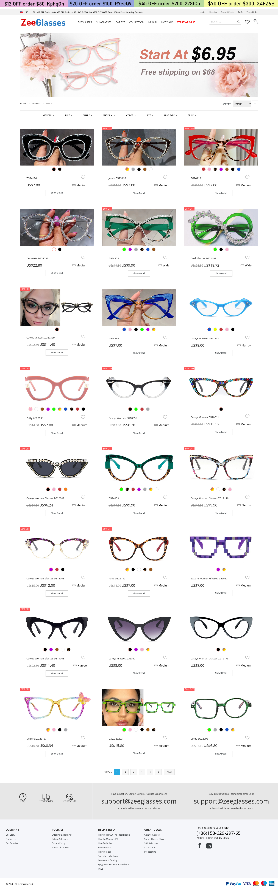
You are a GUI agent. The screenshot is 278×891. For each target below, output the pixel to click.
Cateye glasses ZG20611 (205, 417)
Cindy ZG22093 (199, 738)
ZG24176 (31, 178)
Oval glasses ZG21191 (203, 258)
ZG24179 (114, 498)
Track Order (46, 801)
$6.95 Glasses (151, 843)
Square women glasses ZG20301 (210, 578)
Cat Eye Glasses (152, 834)
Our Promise (11, 843)
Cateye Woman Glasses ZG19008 (45, 658)
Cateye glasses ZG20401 (123, 658)
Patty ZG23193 (34, 418)
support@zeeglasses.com (138, 801)
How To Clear (104, 851)
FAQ (22, 801)
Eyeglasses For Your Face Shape (113, 864)
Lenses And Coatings (108, 860)
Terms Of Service (60, 847)
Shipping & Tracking (61, 834)
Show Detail (57, 192)
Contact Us (69, 801)
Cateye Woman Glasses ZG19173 (210, 658)
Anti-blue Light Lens (108, 856)
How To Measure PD (108, 839)
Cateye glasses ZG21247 (205, 338)
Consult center (228, 12)
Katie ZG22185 (117, 578)
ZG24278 (114, 258)
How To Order (105, 843)
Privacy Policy (58, 843)
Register (213, 12)
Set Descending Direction (255, 104)
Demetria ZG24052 (37, 258)
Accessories (150, 847)
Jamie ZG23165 (117, 178)
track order (252, 12)
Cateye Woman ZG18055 (123, 418)
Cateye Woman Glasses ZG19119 (210, 498)
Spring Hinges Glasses (155, 839)
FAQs (240, 12)
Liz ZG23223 (116, 738)
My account (150, 851)
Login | (204, 12)
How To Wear (104, 847)
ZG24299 (114, 338)
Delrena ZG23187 (36, 738)
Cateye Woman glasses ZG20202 (45, 498)
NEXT (169, 771)
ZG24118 (196, 178)
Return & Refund (60, 839)
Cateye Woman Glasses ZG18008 (45, 578)
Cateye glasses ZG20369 (40, 337)
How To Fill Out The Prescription (114, 834)
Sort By (227, 104)
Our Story (10, 834)
